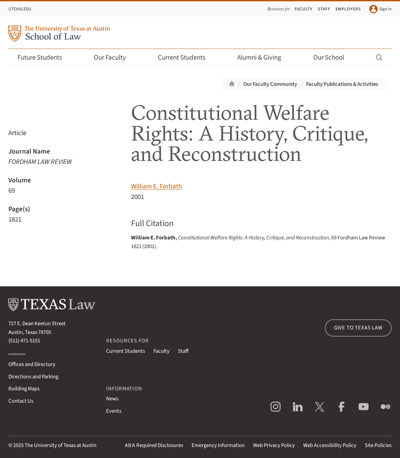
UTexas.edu (19, 9)
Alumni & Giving (263, 57)
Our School (333, 57)
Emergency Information (218, 445)
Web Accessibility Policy (329, 445)
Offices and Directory (31, 364)
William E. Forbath (156, 186)
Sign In (380, 9)
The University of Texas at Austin (60, 445)
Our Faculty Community (270, 84)
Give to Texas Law (358, 328)
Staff (324, 9)
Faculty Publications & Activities (342, 84)
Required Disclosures (154, 445)
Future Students (44, 57)
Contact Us (20, 401)
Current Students (186, 57)
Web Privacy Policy (274, 445)
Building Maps (23, 389)
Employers (348, 9)
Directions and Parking (33, 377)
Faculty (303, 9)
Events (113, 411)
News (112, 399)
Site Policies (378, 445)
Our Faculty (114, 57)
